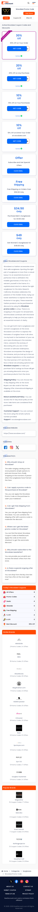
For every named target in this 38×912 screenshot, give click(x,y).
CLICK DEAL (18, 171)
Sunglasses (27, 871)
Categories (15, 871)
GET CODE (17, 48)
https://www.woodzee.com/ (14, 433)
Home (5, 871)
